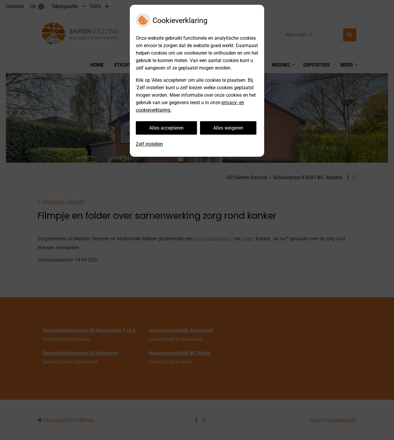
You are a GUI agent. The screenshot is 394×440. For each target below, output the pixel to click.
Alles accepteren (166, 128)
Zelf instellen (149, 144)
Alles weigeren (228, 128)
